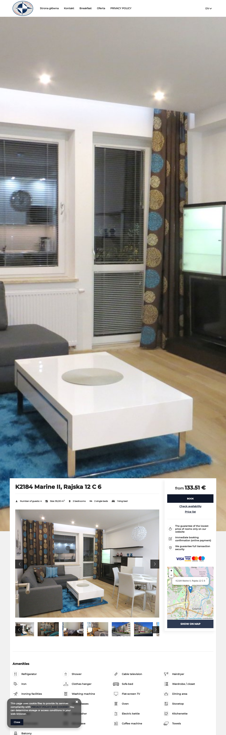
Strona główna (50, 8)
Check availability (190, 506)
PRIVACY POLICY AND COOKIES (50, 707)
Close (17, 722)
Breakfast (87, 8)
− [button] (171, 575)
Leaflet (182, 618)
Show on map (190, 624)
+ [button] (171, 571)
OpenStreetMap (195, 618)
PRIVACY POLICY (121, 8)
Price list (190, 511)
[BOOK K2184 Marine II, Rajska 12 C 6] (190, 498)
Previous (19, 564)
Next (154, 564)
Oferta (102, 8)
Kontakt (70, 8)
